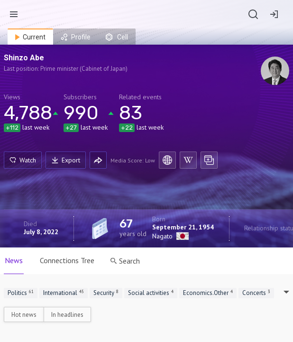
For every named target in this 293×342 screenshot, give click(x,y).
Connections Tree (67, 260)
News (14, 260)
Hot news (24, 315)
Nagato (162, 236)
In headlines (67, 315)
